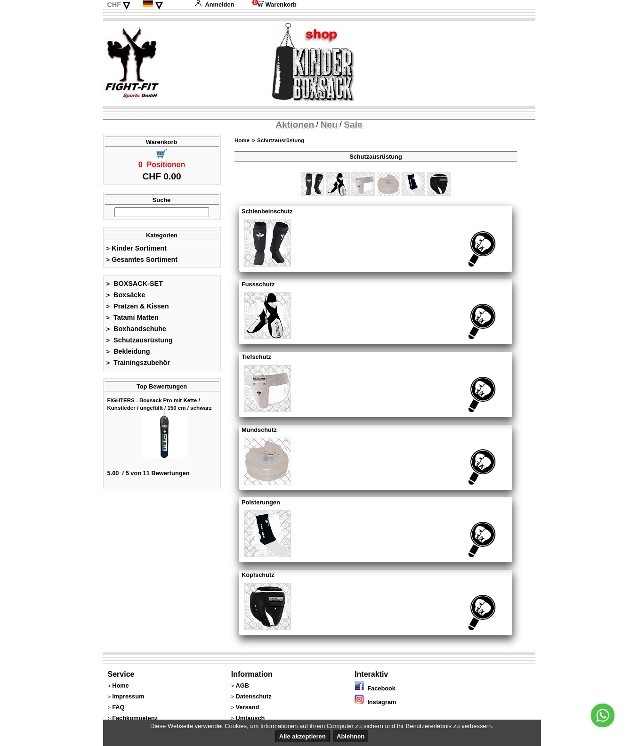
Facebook (375, 688)
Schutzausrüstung (139, 340)
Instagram (375, 701)
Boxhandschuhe (136, 328)
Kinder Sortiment (136, 248)
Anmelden (214, 4)
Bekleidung (128, 351)
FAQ (118, 707)
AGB (242, 685)
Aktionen (294, 125)
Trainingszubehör (138, 362)
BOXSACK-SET (134, 283)
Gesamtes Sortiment (142, 259)
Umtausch (250, 718)
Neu (329, 125)
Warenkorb (274, 4)
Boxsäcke (125, 295)
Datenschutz (253, 696)
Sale (353, 125)
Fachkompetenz (135, 718)
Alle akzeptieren (302, 736)
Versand (247, 707)
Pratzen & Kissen (137, 306)
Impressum (128, 696)
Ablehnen (350, 736)
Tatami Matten (132, 317)
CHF (114, 4)
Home (242, 140)
